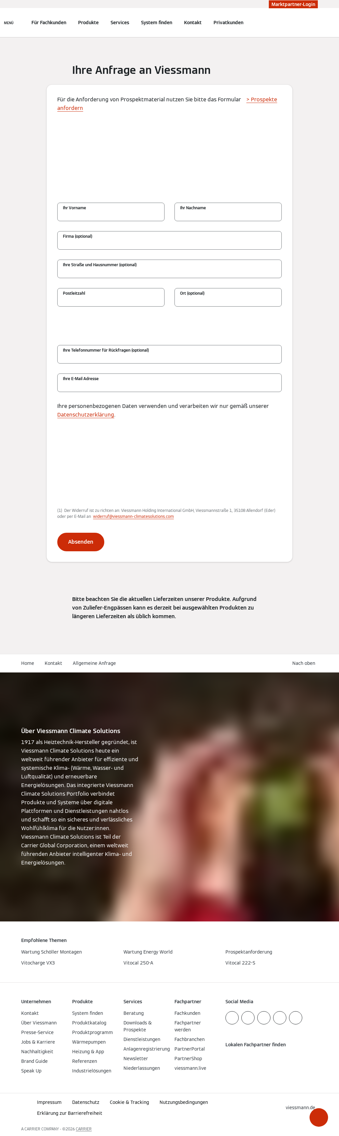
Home (27, 663)
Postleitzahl (74, 293)
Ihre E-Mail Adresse (81, 378)
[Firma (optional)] (169, 243)
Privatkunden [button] (228, 22)
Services (120, 22)
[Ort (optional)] (228, 300)
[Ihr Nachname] (228, 215)
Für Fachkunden (48, 22)
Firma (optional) (77, 236)
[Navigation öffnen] (9, 22)
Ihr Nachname (193, 207)
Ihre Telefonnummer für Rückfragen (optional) (106, 350)
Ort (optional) (192, 293)
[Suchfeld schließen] (314, 22)
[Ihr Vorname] (111, 215)
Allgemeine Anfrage (94, 663)
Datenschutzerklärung (85, 414)
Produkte (88, 22)
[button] (319, 1117)
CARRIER (84, 1128)
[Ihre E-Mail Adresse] (169, 386)
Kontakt (193, 22)
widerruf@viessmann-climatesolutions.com (133, 516)
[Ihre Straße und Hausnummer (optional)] (169, 272)
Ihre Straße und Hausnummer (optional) (100, 264)
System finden (156, 22)
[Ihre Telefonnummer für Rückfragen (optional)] (169, 357)
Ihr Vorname (74, 207)
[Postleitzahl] (111, 300)
